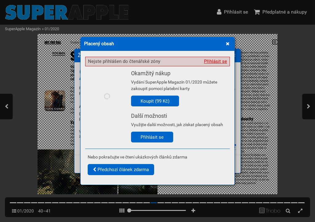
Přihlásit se (215, 61)
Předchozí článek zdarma (121, 169)
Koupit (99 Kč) (155, 101)
